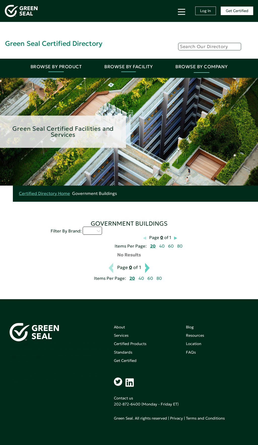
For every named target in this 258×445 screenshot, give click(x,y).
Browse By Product (56, 67)
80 (179, 246)
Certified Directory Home (44, 193)
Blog (190, 327)
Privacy (176, 418)
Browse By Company (201, 67)
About (119, 327)
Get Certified (237, 10)
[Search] (209, 46)
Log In (205, 10)
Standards (123, 352)
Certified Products (130, 343)
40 (162, 246)
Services (121, 335)
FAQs (191, 352)
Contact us (123, 398)
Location (193, 343)
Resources (195, 335)
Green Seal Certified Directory (53, 43)
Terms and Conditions (205, 418)
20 (153, 246)
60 (171, 246)
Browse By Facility (128, 67)
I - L (92, 230)
